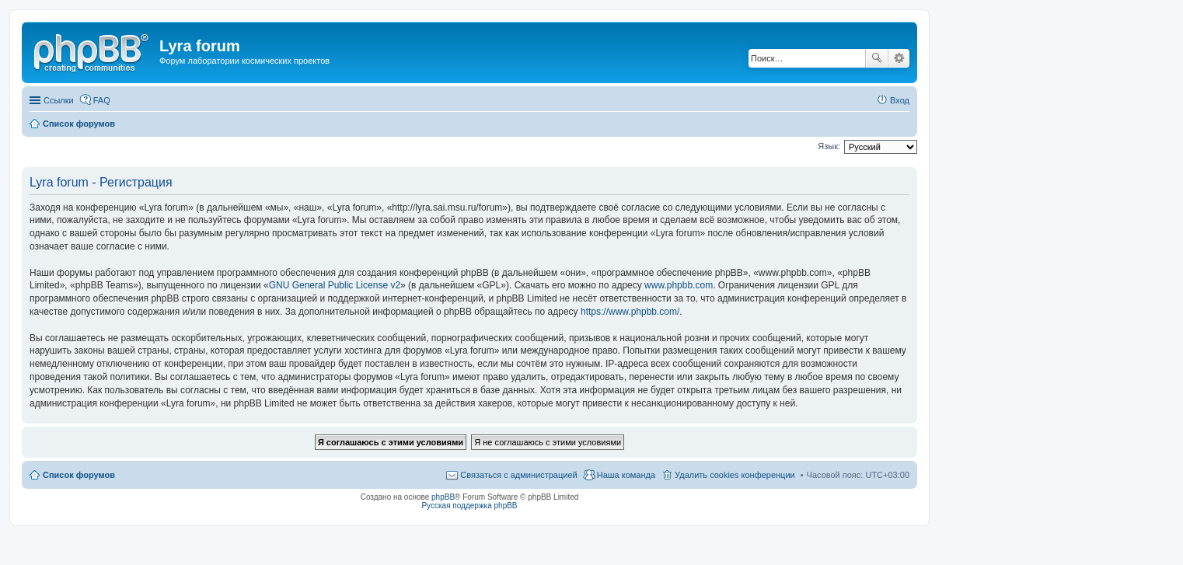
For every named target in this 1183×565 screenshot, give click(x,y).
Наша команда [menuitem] (626, 475)
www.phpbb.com (678, 285)
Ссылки (59, 100)
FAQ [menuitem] (101, 100)
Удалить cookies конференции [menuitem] (735, 475)
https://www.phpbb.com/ (630, 311)
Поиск (876, 58)
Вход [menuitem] (899, 100)
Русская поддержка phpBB (469, 505)
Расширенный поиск (898, 58)
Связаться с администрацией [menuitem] (518, 475)
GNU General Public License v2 (334, 285)
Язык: (829, 146)
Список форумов (79, 475)
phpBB (443, 497)
